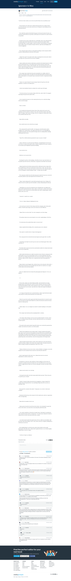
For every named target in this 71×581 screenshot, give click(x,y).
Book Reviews (51, 562)
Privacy (19, 576)
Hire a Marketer (16, 566)
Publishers (50, 566)
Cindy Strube (26, 462)
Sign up (52, 1)
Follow (26, 10)
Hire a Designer (16, 565)
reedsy (18, 575)
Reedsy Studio (42, 562)
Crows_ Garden (27, 522)
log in (27, 451)
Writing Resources (43, 567)
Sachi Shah (27, 475)
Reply (20, 459)
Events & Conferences (35, 566)
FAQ (14, 576)
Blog (32, 562)
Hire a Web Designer (17, 570)
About (23, 562)
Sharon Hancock (27, 468)
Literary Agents (51, 565)
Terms (17, 576)
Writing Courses (34, 565)
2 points (22, 462)
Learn (45, 1)
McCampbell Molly (27, 537)
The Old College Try (29, 15)
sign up (24, 451)
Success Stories (25, 567)
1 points (23, 475)
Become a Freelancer (26, 566)
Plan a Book (42, 565)
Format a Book (42, 566)
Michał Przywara (27, 494)
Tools (48, 1)
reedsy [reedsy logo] (18, 1)
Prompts (37, 1)
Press (23, 565)
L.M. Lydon (26, 480)
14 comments (49, 10)
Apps (25, 1)
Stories (41, 1)
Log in (56, 1)
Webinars (32, 567)
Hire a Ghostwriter (17, 567)
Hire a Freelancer (16, 562)
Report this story (21, 441)
